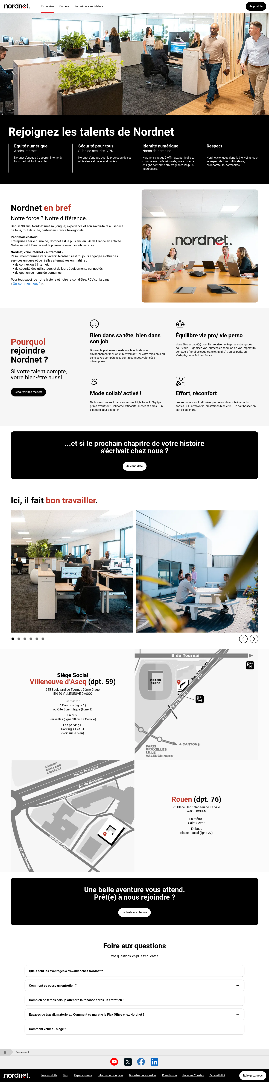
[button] (243, 639)
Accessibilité (217, 1075)
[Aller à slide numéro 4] (31, 639)
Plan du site (169, 1075)
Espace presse (83, 1075)
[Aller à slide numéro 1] (12, 639)
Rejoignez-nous (253, 1075)
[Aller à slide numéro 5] (37, 639)
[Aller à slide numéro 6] (43, 639)
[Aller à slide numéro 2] (18, 639)
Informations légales (110, 1075)
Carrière (64, 6)
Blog (66, 1075)
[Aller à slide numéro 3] (25, 639)
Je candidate (134, 466)
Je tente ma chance (134, 912)
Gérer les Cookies (193, 1075)
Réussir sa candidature (89, 6)
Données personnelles (142, 1075)
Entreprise (47, 6)
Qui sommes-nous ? (27, 283)
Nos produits (49, 1075)
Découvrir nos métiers (28, 392)
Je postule (256, 6)
